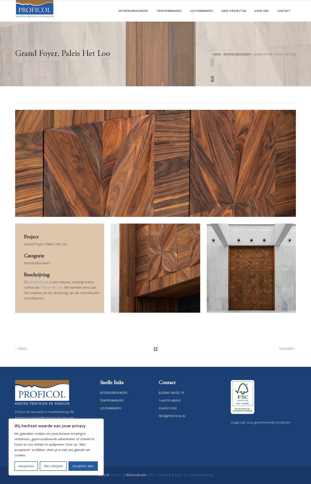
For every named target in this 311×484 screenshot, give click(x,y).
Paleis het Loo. (52, 287)
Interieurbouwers (237, 54)
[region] (56, 447)
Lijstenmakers (111, 408)
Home (217, 54)
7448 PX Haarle (170, 400)
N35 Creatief (158, 475)
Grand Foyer (39, 282)
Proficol (116, 475)
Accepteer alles (83, 466)
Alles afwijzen (53, 466)
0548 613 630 (167, 408)
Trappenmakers (112, 400)
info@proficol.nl (172, 416)
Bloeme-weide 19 (171, 393)
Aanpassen (26, 466)
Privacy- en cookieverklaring (192, 475)
